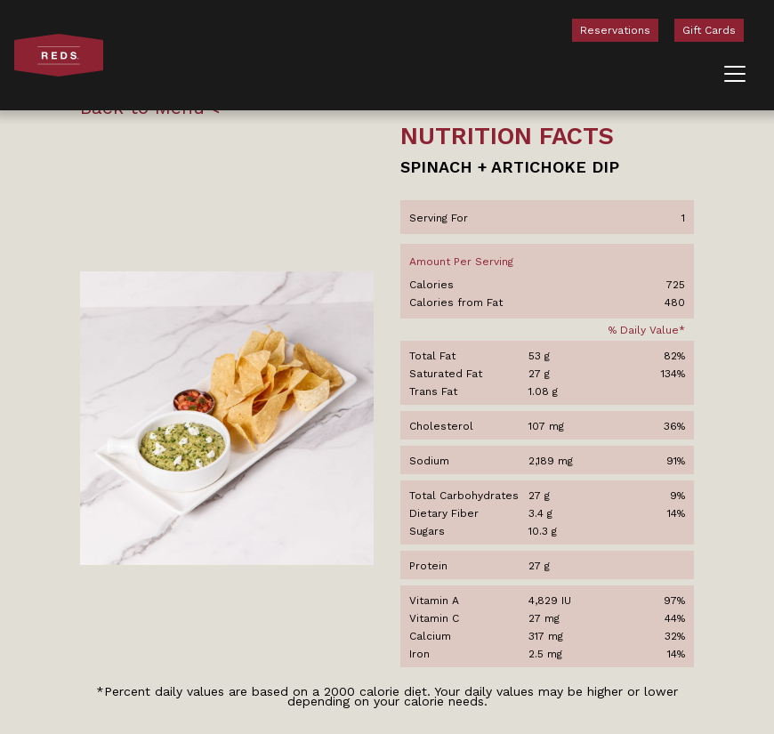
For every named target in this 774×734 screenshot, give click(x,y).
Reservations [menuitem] (615, 30)
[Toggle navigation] (735, 74)
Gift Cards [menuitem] (709, 30)
